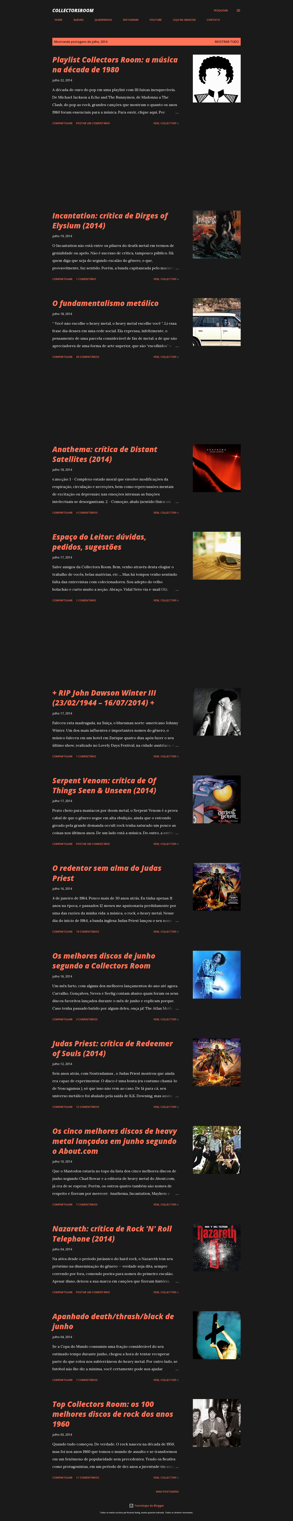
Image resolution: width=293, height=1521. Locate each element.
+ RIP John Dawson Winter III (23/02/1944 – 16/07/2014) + (104, 698)
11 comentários (87, 1477)
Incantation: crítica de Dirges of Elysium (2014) (110, 220)
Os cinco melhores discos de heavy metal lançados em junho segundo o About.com (114, 1141)
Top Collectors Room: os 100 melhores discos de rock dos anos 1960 (112, 1414)
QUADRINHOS (101, 20)
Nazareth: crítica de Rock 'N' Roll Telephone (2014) (112, 1233)
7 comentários (87, 1204)
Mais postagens (167, 1491)
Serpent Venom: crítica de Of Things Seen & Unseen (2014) (104, 785)
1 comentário (86, 279)
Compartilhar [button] (62, 123)
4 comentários (87, 512)
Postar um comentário (93, 123)
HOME (56, 20)
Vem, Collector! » (166, 123)
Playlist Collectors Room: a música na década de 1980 (115, 64)
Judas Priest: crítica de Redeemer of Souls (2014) (112, 1048)
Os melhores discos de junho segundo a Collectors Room (103, 961)
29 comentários (87, 357)
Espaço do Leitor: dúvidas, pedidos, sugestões (99, 542)
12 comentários (87, 1107)
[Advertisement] (115, 168)
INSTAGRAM (128, 20)
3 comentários (87, 1019)
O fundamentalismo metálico (105, 303)
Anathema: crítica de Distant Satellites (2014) (104, 454)
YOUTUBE (153, 20)
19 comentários (87, 931)
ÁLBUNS (76, 20)
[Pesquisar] (221, 10)
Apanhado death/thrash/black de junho (113, 1321)
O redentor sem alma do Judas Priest (106, 873)
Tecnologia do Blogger (146, 1505)
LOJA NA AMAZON (182, 20)
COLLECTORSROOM (73, 10)
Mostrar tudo (227, 42)
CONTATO (211, 20)
